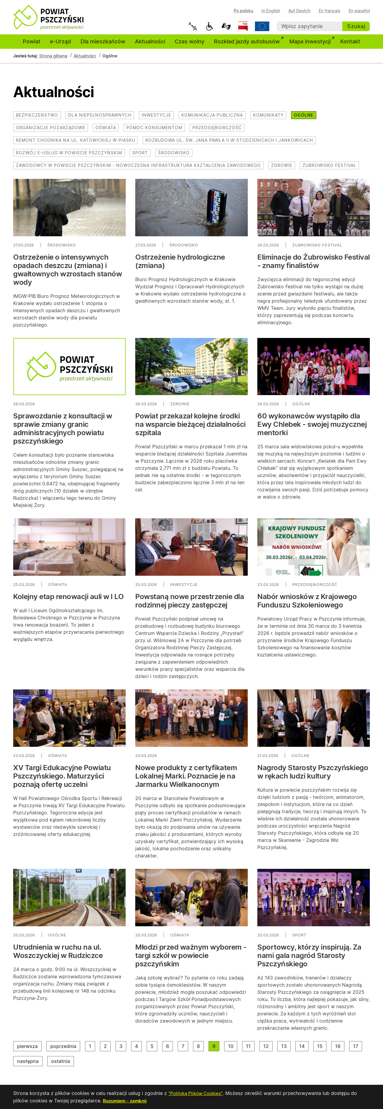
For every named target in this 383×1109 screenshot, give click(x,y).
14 (303, 1049)
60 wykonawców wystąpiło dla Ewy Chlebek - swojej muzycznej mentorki (312, 428)
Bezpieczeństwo (37, 118)
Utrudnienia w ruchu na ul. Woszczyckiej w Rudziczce (58, 955)
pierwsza (29, 1049)
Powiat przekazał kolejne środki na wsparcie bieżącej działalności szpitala (190, 428)
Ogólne (304, 118)
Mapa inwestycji (312, 44)
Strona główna (53, 59)
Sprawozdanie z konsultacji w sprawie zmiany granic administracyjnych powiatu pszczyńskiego (62, 433)
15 (321, 1049)
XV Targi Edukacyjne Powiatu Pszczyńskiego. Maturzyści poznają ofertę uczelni (62, 780)
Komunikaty (268, 118)
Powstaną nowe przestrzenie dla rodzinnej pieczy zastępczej (189, 604)
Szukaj (356, 26)
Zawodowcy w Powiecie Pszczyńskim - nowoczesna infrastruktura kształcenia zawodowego (138, 169)
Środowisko (174, 156)
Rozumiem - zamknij (126, 1101)
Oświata (105, 131)
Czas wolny (189, 45)
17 (357, 1049)
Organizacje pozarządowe (50, 131)
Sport (140, 156)
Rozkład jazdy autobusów (249, 44)
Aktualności (150, 45)
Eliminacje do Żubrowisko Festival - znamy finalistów (313, 265)
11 (250, 1049)
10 (232, 1049)
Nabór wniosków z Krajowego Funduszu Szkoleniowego (307, 604)
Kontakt (350, 45)
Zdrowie (281, 169)
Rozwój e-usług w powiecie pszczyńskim (69, 156)
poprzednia (65, 1049)
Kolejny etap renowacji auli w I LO (68, 600)
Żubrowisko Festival (329, 169)
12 (268, 1049)
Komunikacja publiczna (212, 118)
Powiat (31, 45)
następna (29, 1064)
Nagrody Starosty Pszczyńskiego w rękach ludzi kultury (312, 775)
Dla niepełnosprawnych (99, 118)
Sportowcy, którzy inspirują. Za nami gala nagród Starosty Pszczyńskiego (309, 959)
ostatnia (62, 1064)
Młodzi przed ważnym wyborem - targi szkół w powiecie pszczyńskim (191, 959)
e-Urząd (60, 45)
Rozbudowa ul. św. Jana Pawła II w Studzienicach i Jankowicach (229, 144)
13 (286, 1049)
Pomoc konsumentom (154, 131)
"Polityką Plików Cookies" (197, 1093)
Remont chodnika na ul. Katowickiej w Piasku (75, 144)
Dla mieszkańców (102, 45)
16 (339, 1049)
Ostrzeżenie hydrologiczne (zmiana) (180, 265)
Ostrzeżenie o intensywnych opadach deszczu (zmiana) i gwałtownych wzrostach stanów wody (67, 273)
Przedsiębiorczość (217, 131)
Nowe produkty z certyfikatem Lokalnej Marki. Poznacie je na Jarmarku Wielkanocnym (186, 780)
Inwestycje (156, 118)
